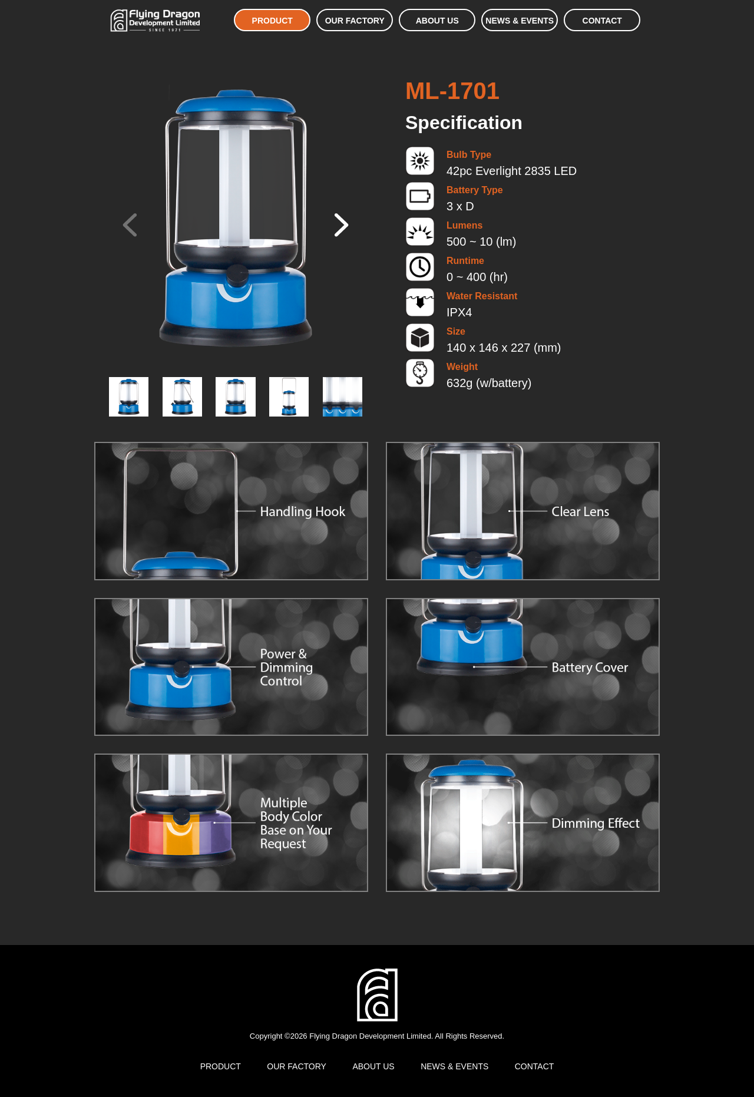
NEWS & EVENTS (519, 20)
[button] (339, 225)
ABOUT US (437, 20)
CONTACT (602, 20)
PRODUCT (272, 20)
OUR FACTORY (355, 20)
